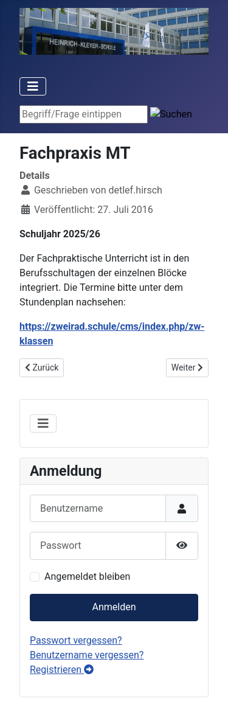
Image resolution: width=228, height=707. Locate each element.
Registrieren (62, 669)
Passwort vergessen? (76, 640)
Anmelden (114, 607)
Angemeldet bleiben (87, 576)
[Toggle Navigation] (32, 86)
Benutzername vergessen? (86, 655)
